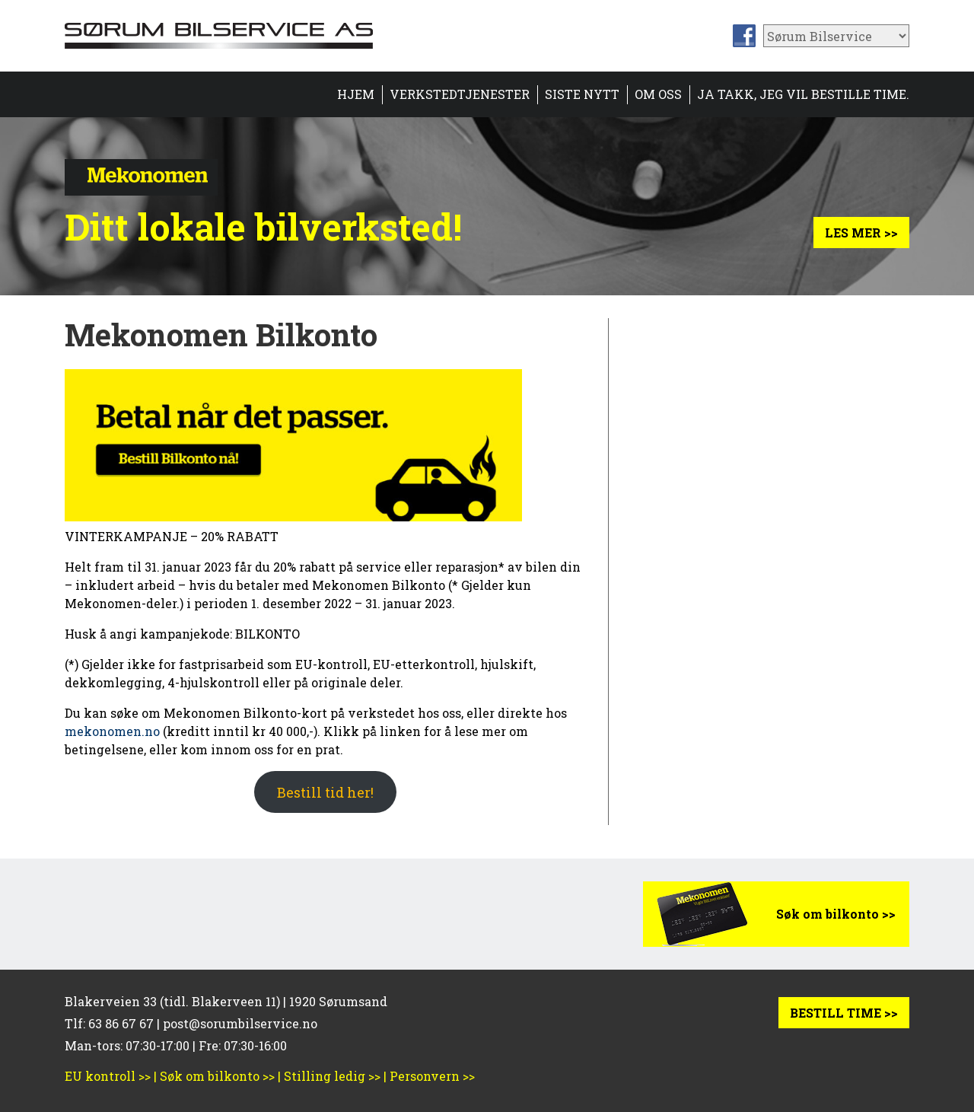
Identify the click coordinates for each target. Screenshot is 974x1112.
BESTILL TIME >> (844, 1013)
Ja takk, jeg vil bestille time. (803, 94)
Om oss (658, 94)
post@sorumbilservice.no (240, 1023)
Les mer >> (861, 233)
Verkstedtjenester (460, 94)
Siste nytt (582, 94)
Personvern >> (432, 1076)
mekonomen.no (112, 731)
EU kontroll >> (108, 1076)
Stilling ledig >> (332, 1076)
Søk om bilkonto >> (836, 914)
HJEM (355, 94)
